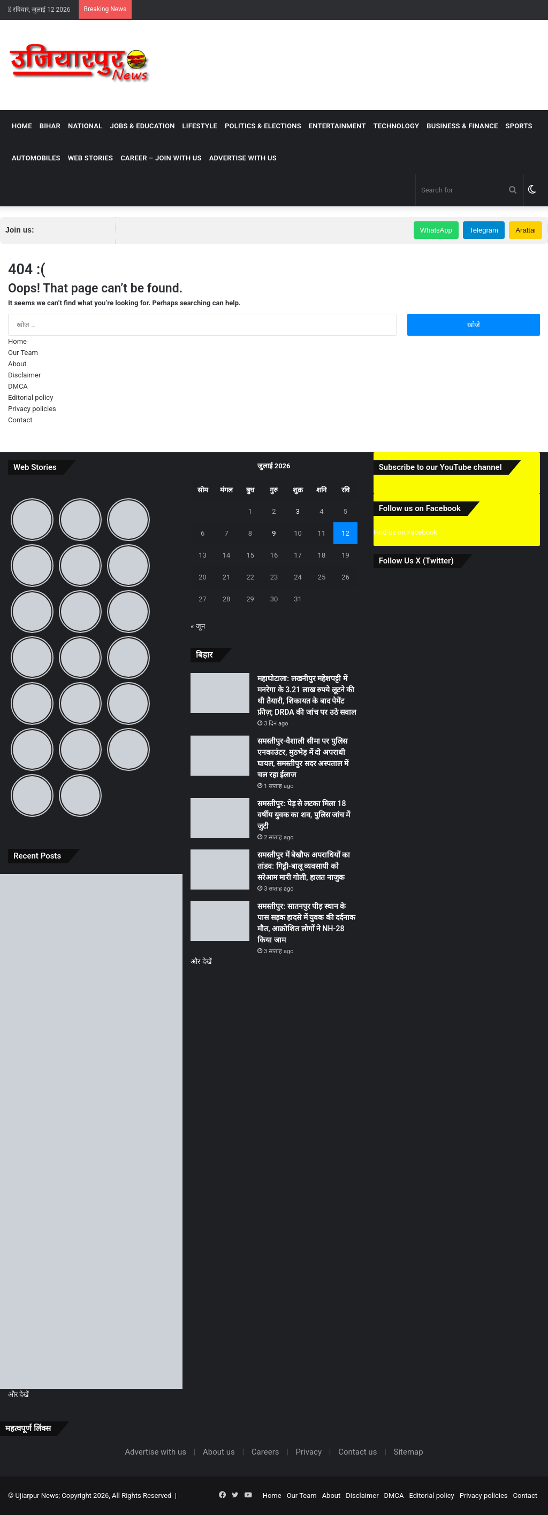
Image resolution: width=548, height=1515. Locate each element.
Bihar (50, 126)
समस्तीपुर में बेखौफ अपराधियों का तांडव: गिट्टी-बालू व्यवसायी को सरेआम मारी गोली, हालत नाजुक (303, 866)
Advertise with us (243, 158)
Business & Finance (462, 126)
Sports (519, 126)
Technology (397, 126)
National (85, 126)
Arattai (525, 230)
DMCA (18, 386)
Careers (265, 1452)
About (17, 364)
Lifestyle (199, 126)
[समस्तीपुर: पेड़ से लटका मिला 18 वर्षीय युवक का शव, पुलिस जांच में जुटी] (91, 1131)
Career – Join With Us (161, 158)
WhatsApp (436, 230)
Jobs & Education (142, 126)
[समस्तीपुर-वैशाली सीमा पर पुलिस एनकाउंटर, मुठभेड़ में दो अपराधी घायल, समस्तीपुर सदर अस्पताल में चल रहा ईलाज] (91, 1028)
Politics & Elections (263, 126)
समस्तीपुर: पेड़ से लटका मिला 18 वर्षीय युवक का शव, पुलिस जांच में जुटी (303, 814)
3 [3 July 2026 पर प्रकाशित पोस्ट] (298, 511)
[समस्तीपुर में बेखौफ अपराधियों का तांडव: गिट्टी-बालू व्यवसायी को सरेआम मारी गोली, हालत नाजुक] (91, 1234)
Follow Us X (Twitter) (416, 561)
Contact (20, 420)
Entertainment (337, 126)
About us (219, 1452)
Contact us (357, 1452)
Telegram (483, 230)
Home (22, 126)
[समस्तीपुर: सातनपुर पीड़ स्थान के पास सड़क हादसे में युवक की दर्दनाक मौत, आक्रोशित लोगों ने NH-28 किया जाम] (91, 1337)
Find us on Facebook (405, 532)
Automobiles (36, 158)
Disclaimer (24, 375)
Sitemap (408, 1452)
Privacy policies (32, 409)
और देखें (18, 1394)
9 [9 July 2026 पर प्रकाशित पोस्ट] (274, 533)
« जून (197, 626)
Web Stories (90, 158)
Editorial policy (30, 397)
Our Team (23, 353)
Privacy (309, 1452)
